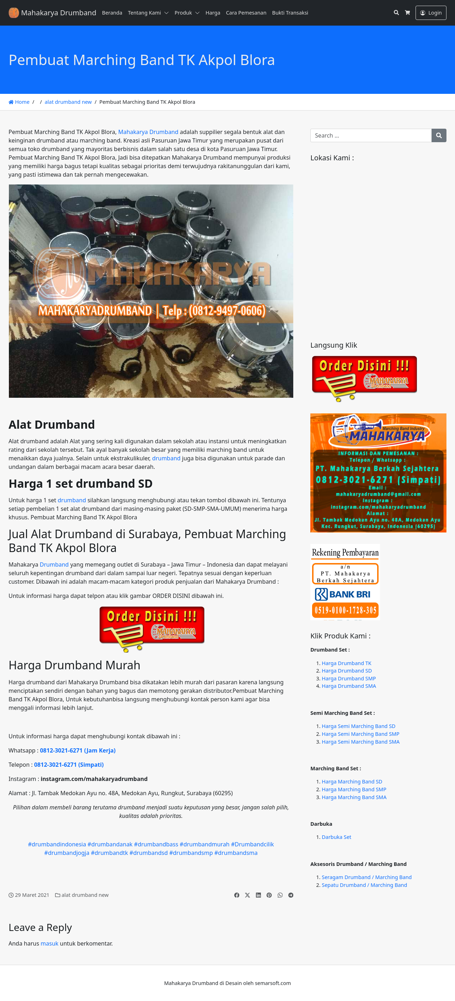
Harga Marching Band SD (352, 781)
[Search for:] (371, 135)
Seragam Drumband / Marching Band (367, 877)
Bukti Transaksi (290, 12)
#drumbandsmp (191, 853)
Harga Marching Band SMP (354, 789)
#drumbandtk (109, 853)
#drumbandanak (110, 844)
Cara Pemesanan (246, 12)
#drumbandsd (148, 853)
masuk (49, 943)
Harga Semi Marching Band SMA (361, 741)
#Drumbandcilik (252, 844)
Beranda (112, 12)
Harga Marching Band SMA (354, 797)
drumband (166, 458)
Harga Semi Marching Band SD (358, 726)
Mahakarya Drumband (148, 132)
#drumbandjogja (67, 853)
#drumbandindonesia (57, 844)
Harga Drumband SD (347, 670)
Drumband (54, 564)
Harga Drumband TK (346, 663)
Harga (212, 12)
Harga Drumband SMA (349, 685)
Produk (183, 12)
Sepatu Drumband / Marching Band (364, 885)
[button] (168, 13)
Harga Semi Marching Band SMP (360, 733)
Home (19, 101)
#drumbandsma (236, 853)
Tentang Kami (144, 12)
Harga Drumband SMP (349, 678)
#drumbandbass (156, 844)
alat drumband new (68, 101)
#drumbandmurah (205, 844)
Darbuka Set (336, 837)
